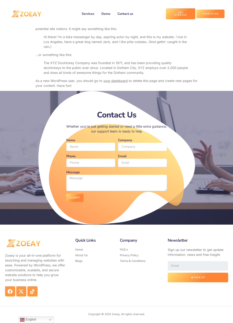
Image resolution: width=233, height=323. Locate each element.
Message (73, 172)
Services (88, 14)
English (28, 319)
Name (70, 140)
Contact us (125, 14)
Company (125, 140)
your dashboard (115, 81)
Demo (105, 14)
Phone (71, 156)
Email (122, 156)
